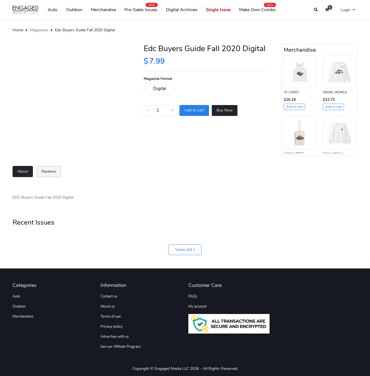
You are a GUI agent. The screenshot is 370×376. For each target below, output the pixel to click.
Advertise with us (114, 336)
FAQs (192, 296)
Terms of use (110, 316)
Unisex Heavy (333, 153)
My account (197, 306)
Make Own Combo (257, 8)
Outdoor (74, 10)
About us (107, 306)
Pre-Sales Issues (140, 8)
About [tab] (22, 171)
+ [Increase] (172, 110)
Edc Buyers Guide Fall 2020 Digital (85, 30)
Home (18, 30)
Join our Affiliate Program (120, 346)
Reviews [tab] (49, 171)
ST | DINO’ (291, 92)
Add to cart (194, 110)
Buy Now (225, 110)
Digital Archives (182, 10)
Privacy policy (111, 326)
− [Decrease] (148, 110)
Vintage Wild (293, 153)
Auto (52, 10)
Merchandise (103, 10)
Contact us (108, 296)
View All (185, 250)
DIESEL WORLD (335, 92)
